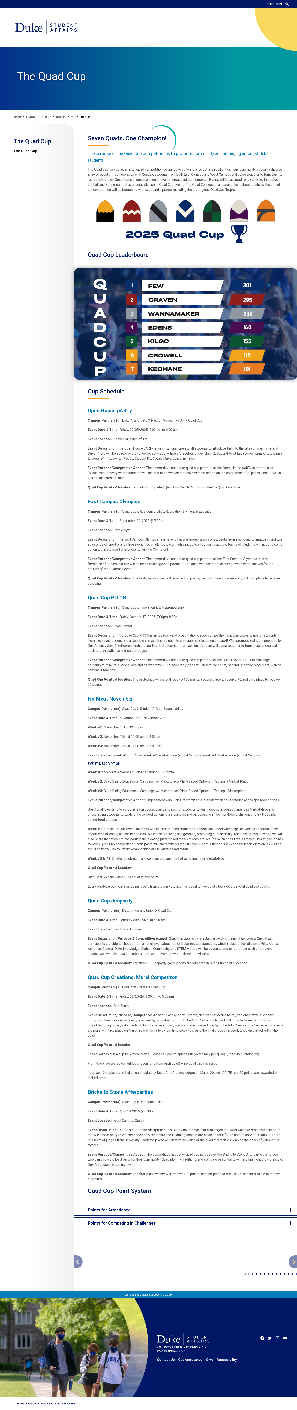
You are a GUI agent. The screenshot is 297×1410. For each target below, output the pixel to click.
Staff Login (274, 4)
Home (18, 117)
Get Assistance (190, 1360)
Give (209, 1360)
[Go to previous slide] (78, 1261)
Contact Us (166, 1360)
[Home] (46, 27)
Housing (45, 117)
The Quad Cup (32, 141)
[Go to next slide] (293, 1261)
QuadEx (61, 117)
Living (30, 117)
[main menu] (279, 27)
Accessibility (227, 1360)
